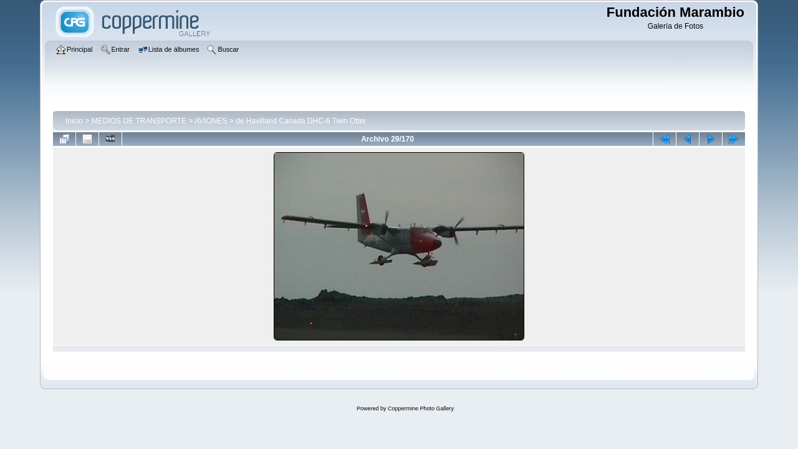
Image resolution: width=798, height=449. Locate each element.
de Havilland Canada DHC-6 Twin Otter (301, 121)
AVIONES (211, 121)
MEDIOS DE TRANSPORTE (139, 121)
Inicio (74, 121)
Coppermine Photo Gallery (421, 408)
